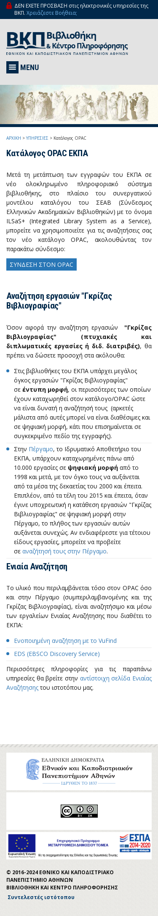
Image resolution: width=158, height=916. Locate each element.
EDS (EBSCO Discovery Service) (57, 654)
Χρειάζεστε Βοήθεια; (52, 12)
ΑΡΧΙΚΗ (13, 138)
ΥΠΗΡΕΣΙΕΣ (37, 138)
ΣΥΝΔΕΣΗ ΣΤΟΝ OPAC (41, 264)
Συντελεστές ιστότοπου (41, 897)
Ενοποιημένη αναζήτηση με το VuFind (65, 641)
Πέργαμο (41, 449)
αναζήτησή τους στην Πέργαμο (64, 551)
